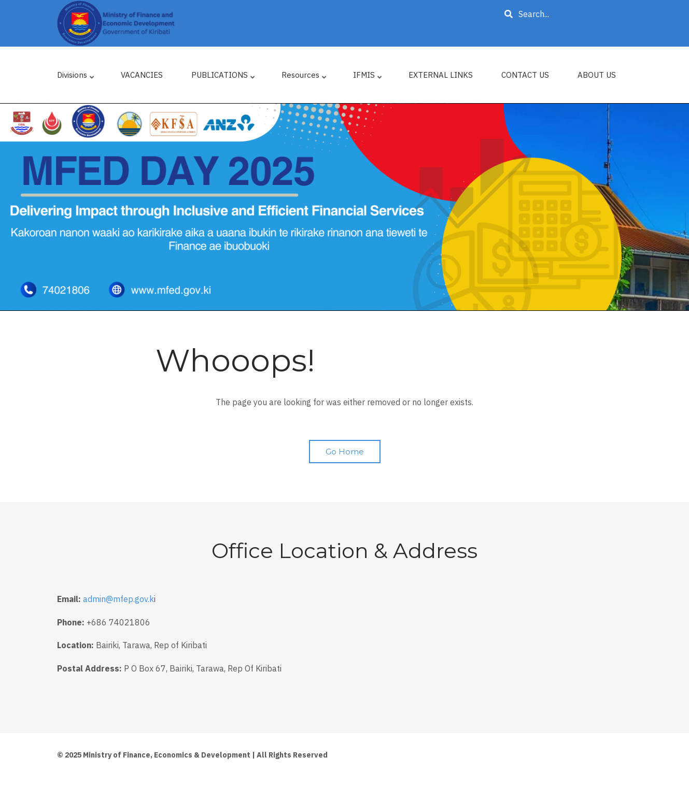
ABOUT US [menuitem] (597, 75)
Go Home (345, 451)
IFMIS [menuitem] (368, 77)
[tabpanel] (344, 207)
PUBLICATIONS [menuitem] (224, 77)
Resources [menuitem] (305, 77)
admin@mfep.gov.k (118, 599)
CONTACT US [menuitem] (525, 75)
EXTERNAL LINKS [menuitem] (441, 75)
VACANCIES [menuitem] (142, 75)
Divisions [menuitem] (76, 77)
